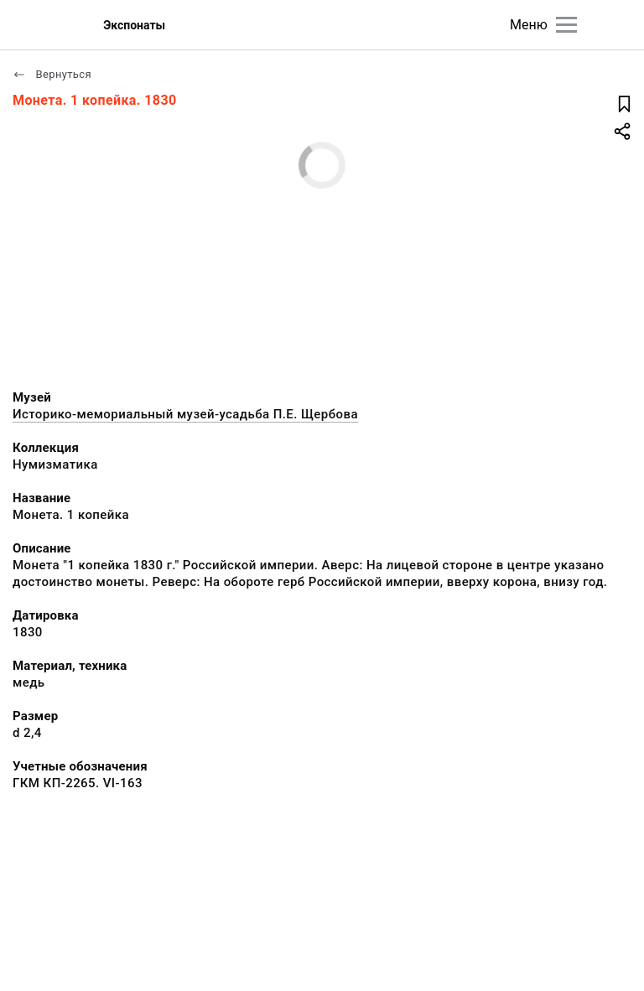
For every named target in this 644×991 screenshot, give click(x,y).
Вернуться (52, 74)
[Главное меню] (566, 24)
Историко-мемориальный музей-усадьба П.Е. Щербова (185, 414)
